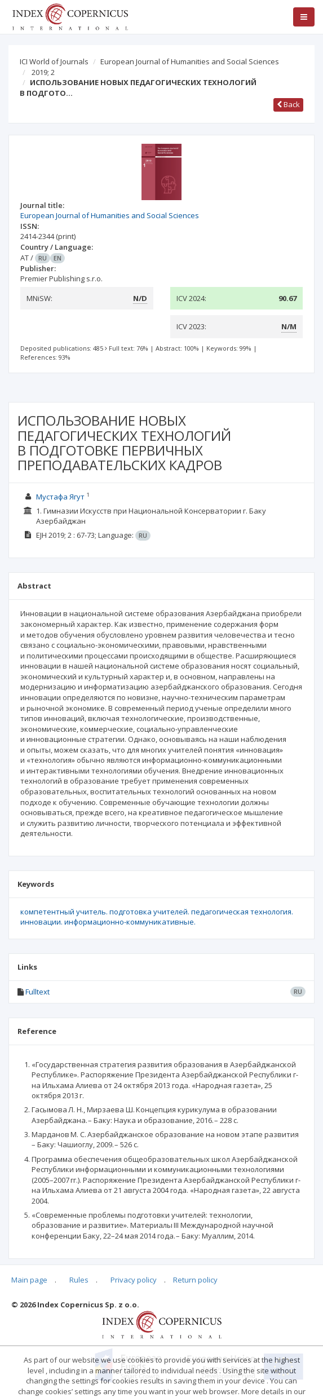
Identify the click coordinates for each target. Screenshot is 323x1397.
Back (288, 104)
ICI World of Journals (54, 61)
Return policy (195, 1280)
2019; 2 (43, 72)
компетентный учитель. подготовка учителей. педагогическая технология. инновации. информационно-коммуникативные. (156, 917)
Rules (79, 1280)
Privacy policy (133, 1280)
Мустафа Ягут (60, 497)
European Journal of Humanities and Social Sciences (189, 61)
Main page (29, 1280)
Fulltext (37, 992)
